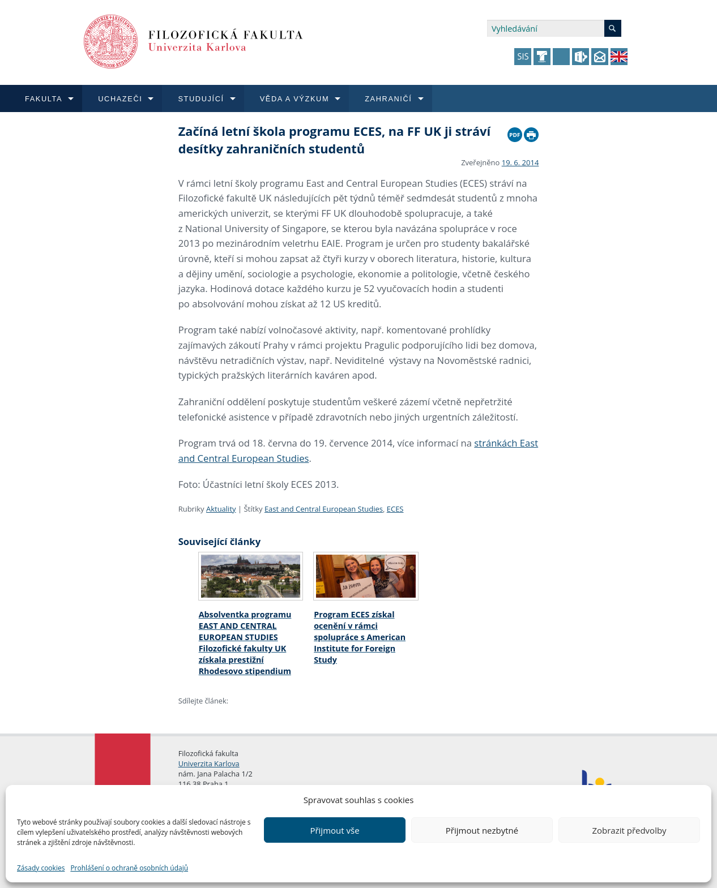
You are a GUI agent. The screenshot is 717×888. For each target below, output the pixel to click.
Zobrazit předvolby (629, 830)
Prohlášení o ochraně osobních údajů (129, 868)
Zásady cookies (41, 868)
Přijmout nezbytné (482, 830)
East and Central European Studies (323, 509)
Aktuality (221, 509)
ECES (395, 509)
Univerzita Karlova (209, 763)
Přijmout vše (334, 830)
